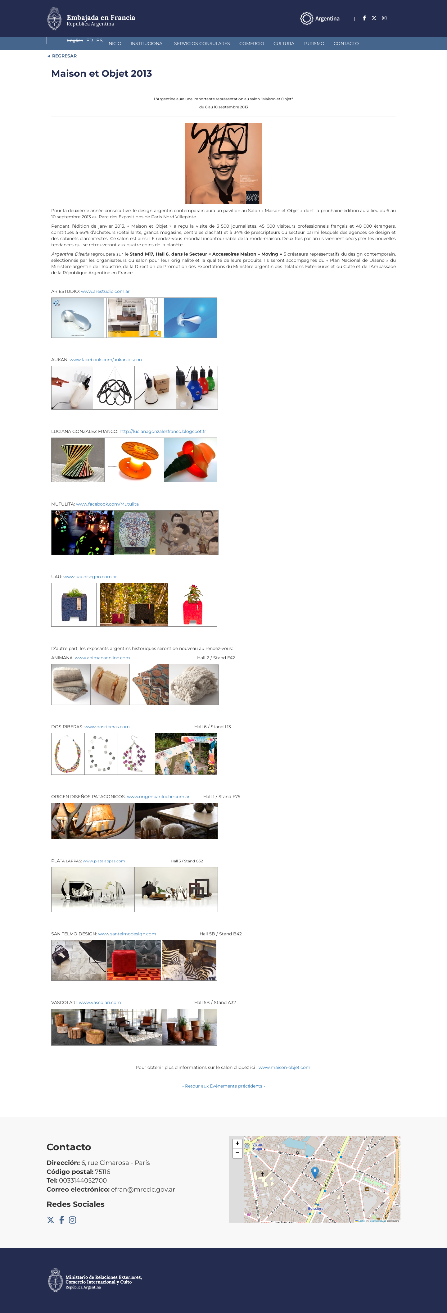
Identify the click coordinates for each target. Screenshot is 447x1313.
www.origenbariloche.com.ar (158, 796)
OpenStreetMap (378, 1221)
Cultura (232, 43)
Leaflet (360, 1221)
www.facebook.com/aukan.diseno (106, 359)
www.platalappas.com (104, 861)
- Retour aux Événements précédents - (223, 1086)
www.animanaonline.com (102, 658)
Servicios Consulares (150, 43)
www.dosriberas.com (107, 726)
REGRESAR (64, 56)
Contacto (294, 43)
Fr (385, 18)
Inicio (63, 43)
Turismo (262, 43)
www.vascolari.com (100, 1002)
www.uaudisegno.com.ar (90, 576)
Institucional (96, 43)
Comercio (200, 43)
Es (397, 18)
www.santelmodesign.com (127, 934)
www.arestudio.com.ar (105, 291)
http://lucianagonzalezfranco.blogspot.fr (163, 431)
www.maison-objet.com (285, 1067)
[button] (315, 1172)
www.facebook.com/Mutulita (107, 504)
